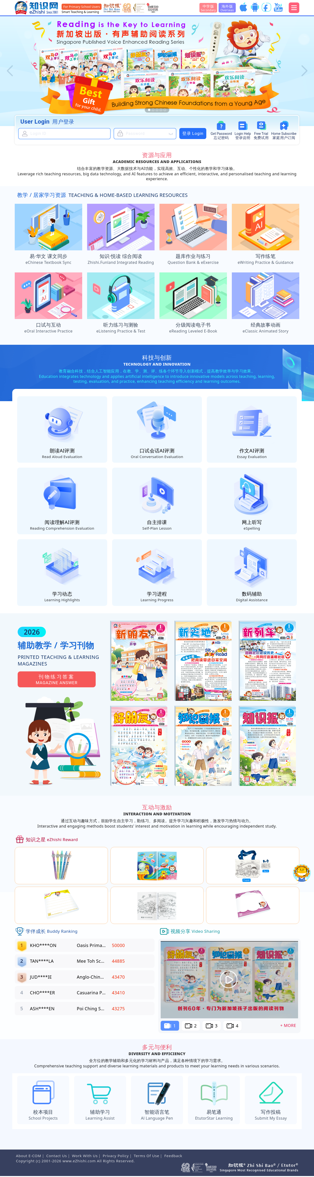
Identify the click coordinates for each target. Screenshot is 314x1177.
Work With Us (85, 1156)
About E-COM (28, 1156)
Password (221, 136)
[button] (9, 71)
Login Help (243, 136)
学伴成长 (52, 932)
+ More (288, 1026)
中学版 (208, 8)
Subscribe (283, 136)
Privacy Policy (116, 1156)
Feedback (173, 1156)
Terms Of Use (146, 1156)
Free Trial (261, 136)
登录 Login (193, 133)
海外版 (227, 8)
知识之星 (52, 840)
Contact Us (56, 1156)
